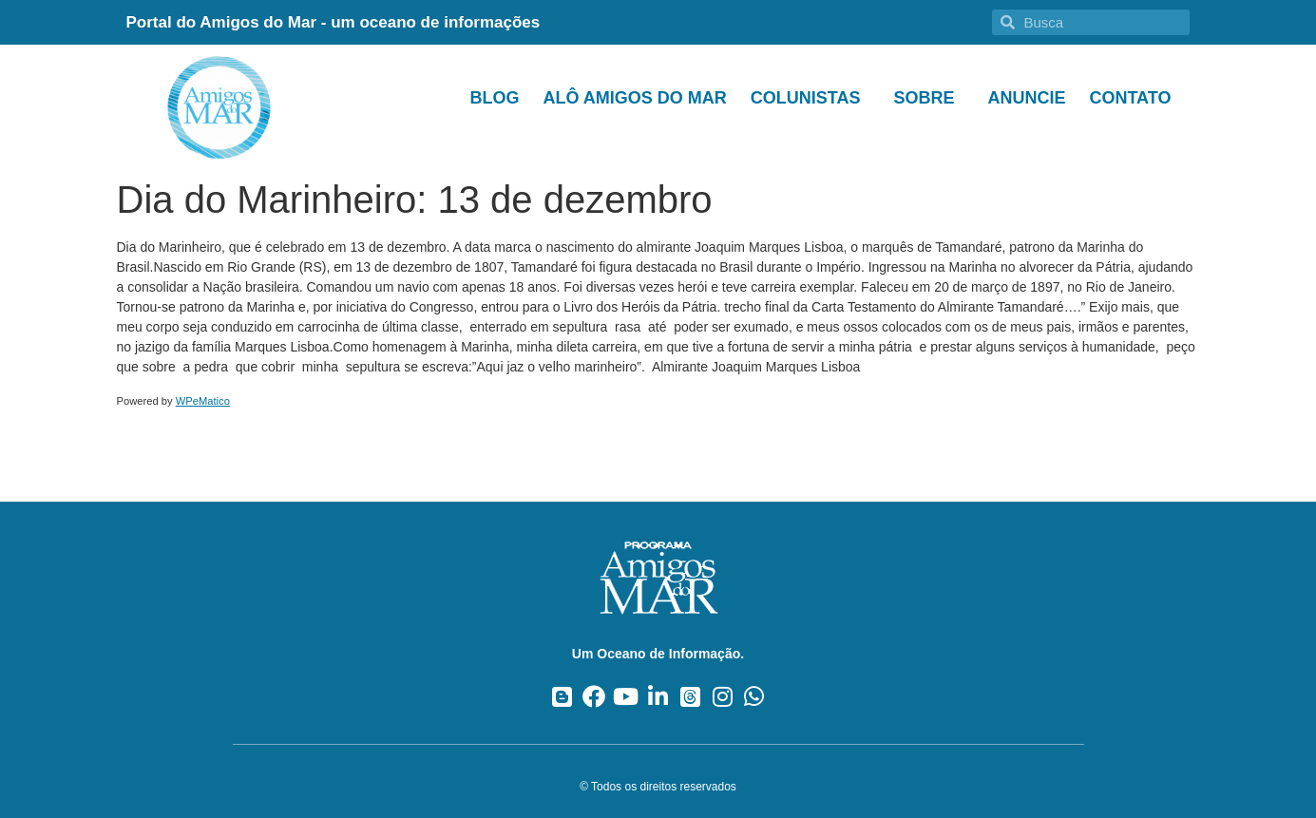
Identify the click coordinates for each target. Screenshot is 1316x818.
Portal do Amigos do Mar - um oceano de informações (333, 22)
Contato (1130, 97)
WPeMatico (203, 401)
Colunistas (810, 97)
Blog (494, 97)
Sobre (928, 97)
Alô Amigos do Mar (634, 97)
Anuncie (1026, 97)
